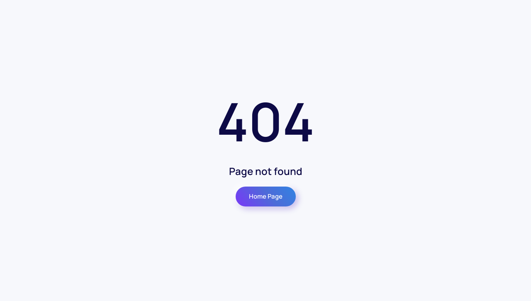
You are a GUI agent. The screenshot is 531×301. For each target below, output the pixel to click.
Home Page (266, 196)
